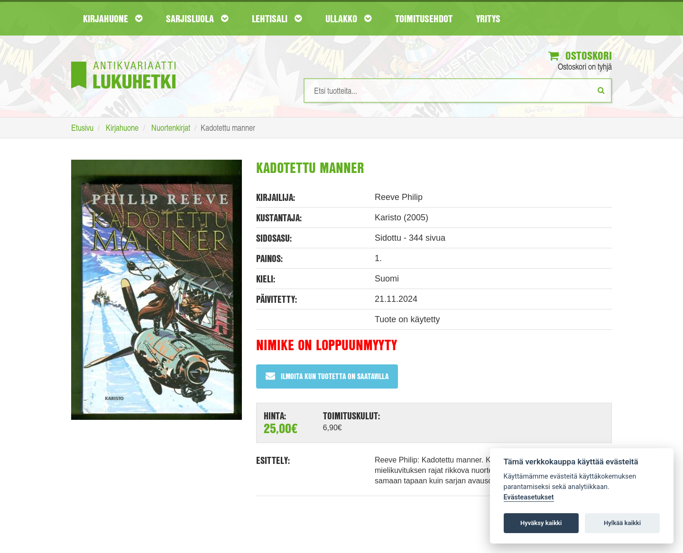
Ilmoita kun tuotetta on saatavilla (327, 376)
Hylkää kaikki (622, 522)
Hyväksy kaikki (541, 522)
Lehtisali (277, 18)
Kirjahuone (112, 18)
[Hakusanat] (458, 90)
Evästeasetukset (529, 497)
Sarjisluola (197, 18)
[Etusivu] (123, 60)
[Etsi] (601, 90)
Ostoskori (580, 55)
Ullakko (348, 18)
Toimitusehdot (423, 18)
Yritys (488, 18)
